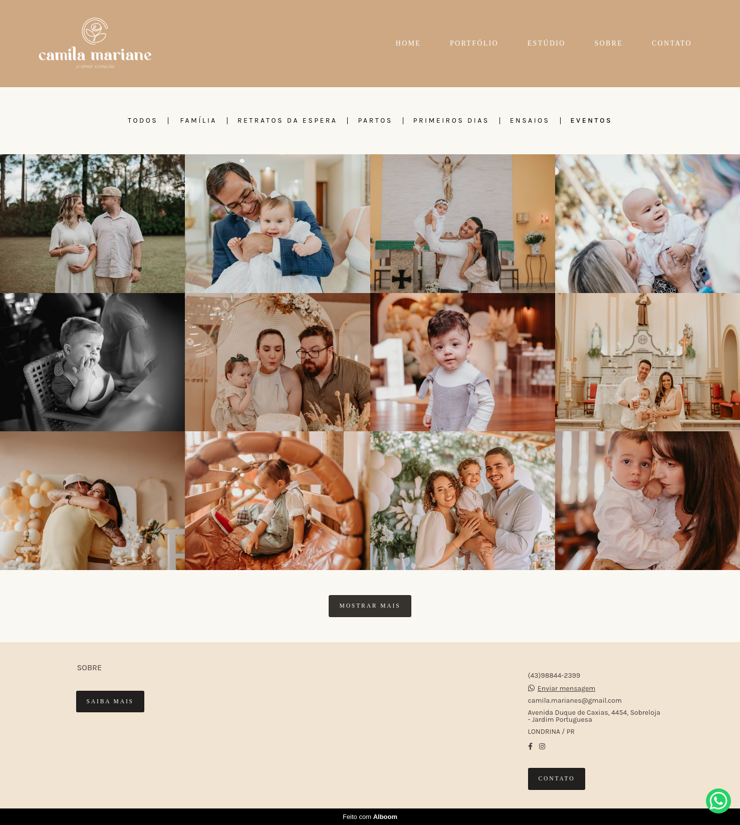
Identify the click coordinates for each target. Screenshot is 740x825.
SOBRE (609, 43)
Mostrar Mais (369, 606)
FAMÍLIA (198, 120)
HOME (408, 43)
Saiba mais (110, 701)
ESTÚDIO (547, 43)
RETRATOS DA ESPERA (287, 120)
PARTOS (375, 120)
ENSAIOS (530, 120)
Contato (557, 778)
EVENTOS (592, 120)
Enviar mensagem (567, 688)
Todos (143, 120)
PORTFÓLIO (474, 43)
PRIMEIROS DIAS (451, 120)
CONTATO (672, 43)
